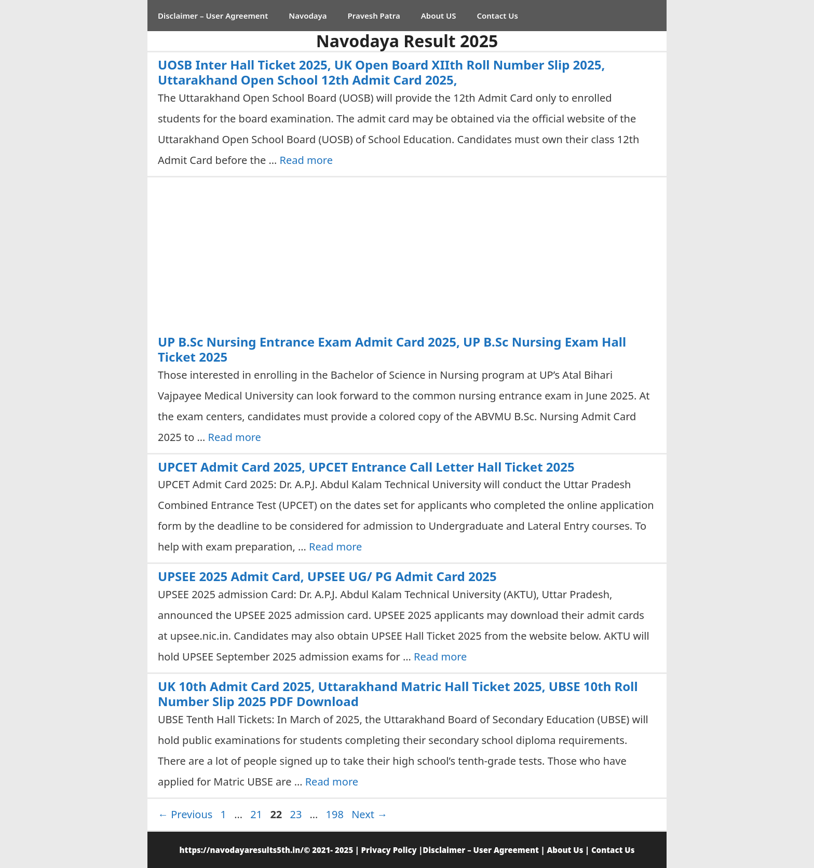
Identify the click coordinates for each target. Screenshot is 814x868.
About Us (565, 850)
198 (335, 814)
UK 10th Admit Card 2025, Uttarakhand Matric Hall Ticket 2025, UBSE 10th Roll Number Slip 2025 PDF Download (398, 694)
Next (369, 814)
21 (257, 814)
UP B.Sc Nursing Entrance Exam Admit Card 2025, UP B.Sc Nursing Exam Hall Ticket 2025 (392, 349)
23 (296, 814)
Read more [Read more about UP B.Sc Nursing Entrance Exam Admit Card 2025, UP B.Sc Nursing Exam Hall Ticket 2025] (234, 437)
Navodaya (308, 15)
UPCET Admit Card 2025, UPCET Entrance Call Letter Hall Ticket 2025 (366, 466)
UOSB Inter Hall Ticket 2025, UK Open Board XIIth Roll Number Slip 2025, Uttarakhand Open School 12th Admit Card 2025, (381, 72)
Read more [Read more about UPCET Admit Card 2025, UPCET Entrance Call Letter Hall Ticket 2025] (335, 547)
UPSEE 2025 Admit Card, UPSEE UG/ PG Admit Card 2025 (327, 576)
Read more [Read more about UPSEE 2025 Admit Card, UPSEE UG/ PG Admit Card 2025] (440, 657)
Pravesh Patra (374, 15)
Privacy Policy (389, 850)
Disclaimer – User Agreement (213, 15)
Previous (185, 814)
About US (438, 15)
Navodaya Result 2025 (407, 41)
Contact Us (497, 15)
